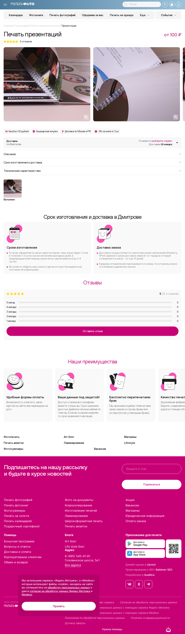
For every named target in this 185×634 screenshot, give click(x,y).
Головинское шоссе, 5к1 (82, 560)
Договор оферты (75, 623)
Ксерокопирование (78, 505)
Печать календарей (18, 521)
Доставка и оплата (17, 552)
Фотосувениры (13, 448)
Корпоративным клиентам (22, 557)
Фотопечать (12, 436)
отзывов (26, 41)
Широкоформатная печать (84, 521)
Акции (130, 500)
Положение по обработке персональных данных (95, 617)
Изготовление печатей (81, 510)
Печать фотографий (62, 15)
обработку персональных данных (69, 587)
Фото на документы (79, 500)
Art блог (69, 436)
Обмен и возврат (16, 562)
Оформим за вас (92, 15)
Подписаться (151, 484)
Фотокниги (36, 15)
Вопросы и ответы (17, 546)
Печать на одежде (122, 15)
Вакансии (100, 448)
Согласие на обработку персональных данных (148, 602)
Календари (16, 15)
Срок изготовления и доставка (92, 162)
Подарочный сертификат (22, 526)
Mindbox (27, 594)
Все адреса (73, 565)
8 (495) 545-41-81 (77, 556)
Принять (59, 606)
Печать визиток (14, 442)
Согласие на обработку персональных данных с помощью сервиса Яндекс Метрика (117, 607)
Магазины (130, 436)
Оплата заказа (136, 521)
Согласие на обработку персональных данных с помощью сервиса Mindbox (112, 612)
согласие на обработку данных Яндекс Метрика (60, 591)
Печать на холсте (16, 516)
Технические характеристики (92, 170)
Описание (92, 153)
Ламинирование (74, 442)
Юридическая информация (145, 516)
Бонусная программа (19, 541)
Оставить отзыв (93, 331)
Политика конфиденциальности (150, 617)
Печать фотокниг (16, 505)
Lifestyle (129, 442)
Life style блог (75, 546)
